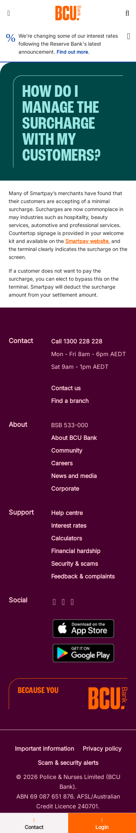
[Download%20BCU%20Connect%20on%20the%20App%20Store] (83, 628)
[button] (128, 36)
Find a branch (69, 400)
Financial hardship (75, 550)
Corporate (65, 488)
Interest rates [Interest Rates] (68, 525)
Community (66, 450)
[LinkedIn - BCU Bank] (72, 601)
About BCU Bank (74, 437)
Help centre (67, 512)
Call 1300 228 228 (76, 341)
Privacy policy (102, 748)
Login (101, 824)
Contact (34, 824)
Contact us (66, 388)
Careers (62, 463)
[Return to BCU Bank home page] (68, 13)
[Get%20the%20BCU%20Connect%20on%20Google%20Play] (83, 653)
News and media (74, 475)
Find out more (72, 52)
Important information (44, 748)
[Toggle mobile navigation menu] (8, 13)
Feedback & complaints (83, 576)
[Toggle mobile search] (127, 13)
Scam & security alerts (68, 762)
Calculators (66, 538)
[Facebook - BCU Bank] (54, 601)
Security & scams (74, 563)
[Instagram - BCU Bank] (63, 601)
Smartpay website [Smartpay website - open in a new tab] (86, 241)
